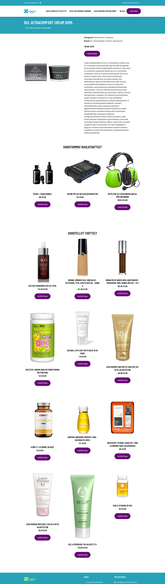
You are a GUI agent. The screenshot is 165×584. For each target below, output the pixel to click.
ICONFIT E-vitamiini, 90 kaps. (42, 447)
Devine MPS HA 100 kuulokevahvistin (82, 194)
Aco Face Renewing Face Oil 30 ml (43, 285)
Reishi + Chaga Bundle (42, 194)
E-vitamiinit (108, 37)
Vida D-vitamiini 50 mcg (122, 505)
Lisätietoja (92, 54)
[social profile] (40, 3)
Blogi (122, 11)
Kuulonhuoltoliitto (56, 11)
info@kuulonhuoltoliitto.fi (130, 3)
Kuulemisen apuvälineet (105, 11)
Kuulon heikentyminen (80, 11)
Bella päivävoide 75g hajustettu (82, 544)
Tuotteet (134, 11)
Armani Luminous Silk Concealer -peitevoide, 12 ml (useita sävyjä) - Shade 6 (82, 283)
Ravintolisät (99, 37)
